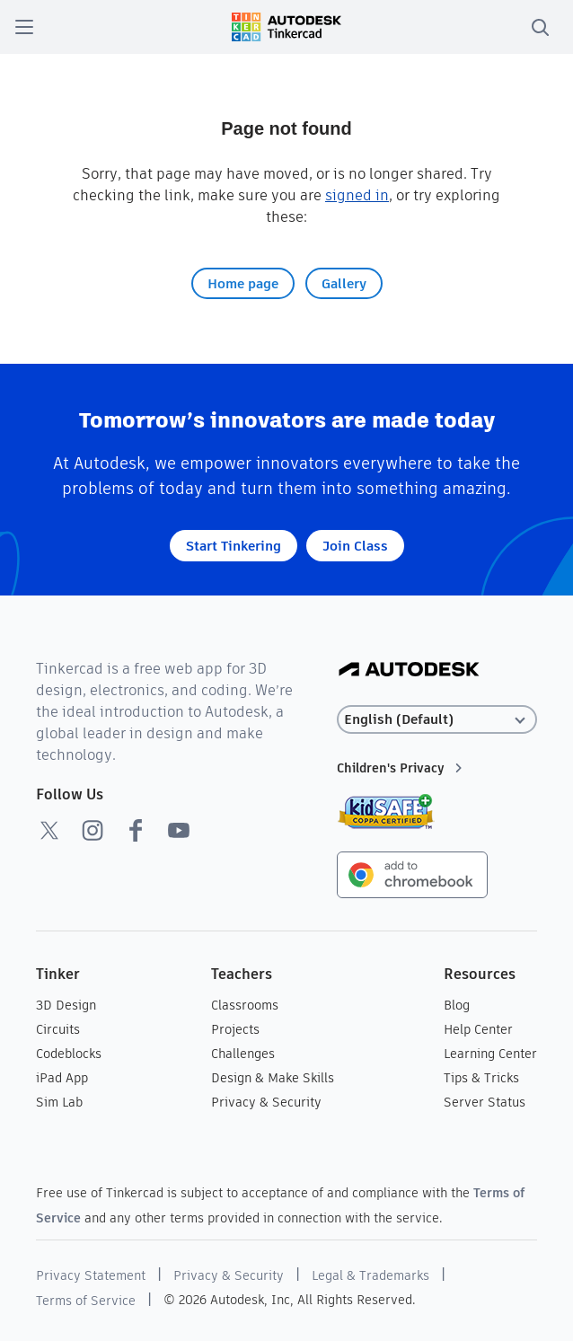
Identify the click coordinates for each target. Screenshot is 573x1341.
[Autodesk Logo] (409, 670)
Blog (457, 1005)
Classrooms (244, 1005)
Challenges (243, 1054)
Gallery (344, 283)
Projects (235, 1029)
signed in (357, 195)
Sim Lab (59, 1102)
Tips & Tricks (481, 1078)
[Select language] (437, 720)
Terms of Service (86, 1301)
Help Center (478, 1029)
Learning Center (490, 1054)
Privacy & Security (266, 1102)
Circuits (58, 1029)
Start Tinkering (233, 545)
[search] (539, 26)
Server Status (484, 1102)
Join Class (355, 545)
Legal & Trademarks (370, 1275)
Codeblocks (68, 1054)
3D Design (66, 1005)
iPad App (62, 1078)
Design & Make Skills (272, 1078)
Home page (242, 283)
